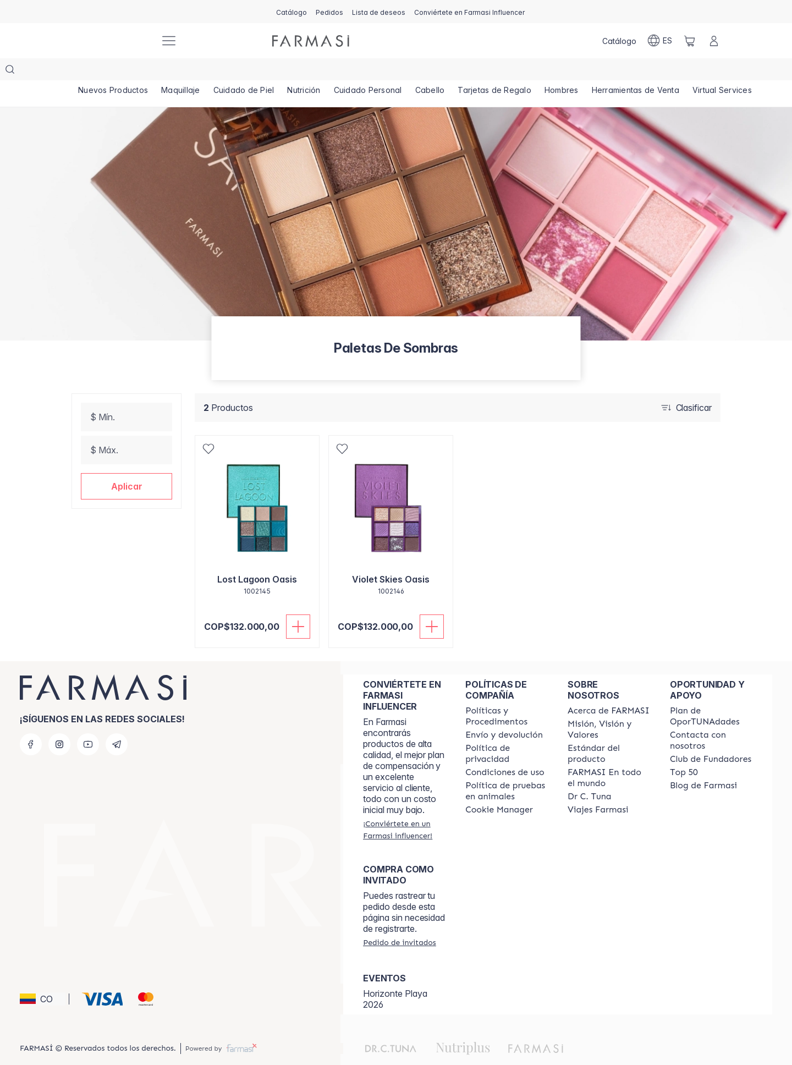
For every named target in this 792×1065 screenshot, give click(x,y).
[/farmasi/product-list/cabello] (433, 71)
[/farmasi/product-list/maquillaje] (181, 71)
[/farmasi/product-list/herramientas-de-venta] (640, 71)
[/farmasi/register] (329, 11)
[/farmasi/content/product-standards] (609, 732)
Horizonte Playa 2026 (395, 977)
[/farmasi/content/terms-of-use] (504, 750)
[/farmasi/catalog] (291, 11)
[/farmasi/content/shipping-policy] (504, 712)
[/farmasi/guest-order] (399, 920)
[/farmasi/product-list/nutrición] (305, 71)
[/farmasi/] (110, 41)
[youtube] (88, 722)
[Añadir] (298, 604)
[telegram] (117, 722)
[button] (126, 464)
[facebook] (31, 722)
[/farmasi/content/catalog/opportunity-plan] (711, 694)
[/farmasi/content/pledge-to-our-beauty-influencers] (589, 774)
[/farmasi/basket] (689, 40)
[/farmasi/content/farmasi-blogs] (703, 763)
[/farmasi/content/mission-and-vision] (609, 707)
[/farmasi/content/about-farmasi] (609, 688)
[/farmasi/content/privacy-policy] (506, 732)
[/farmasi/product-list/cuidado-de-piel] (245, 71)
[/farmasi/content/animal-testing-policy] (506, 769)
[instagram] (59, 722)
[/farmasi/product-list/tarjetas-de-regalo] (498, 71)
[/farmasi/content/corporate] (609, 756)
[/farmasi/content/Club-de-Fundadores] (710, 737)
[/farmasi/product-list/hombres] (566, 71)
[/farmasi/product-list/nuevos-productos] (113, 71)
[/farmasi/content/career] (598, 787)
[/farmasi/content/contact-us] (711, 718)
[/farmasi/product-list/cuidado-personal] (370, 71)
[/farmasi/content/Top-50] (684, 750)
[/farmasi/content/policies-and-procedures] (506, 694)
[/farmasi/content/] (499, 787)
